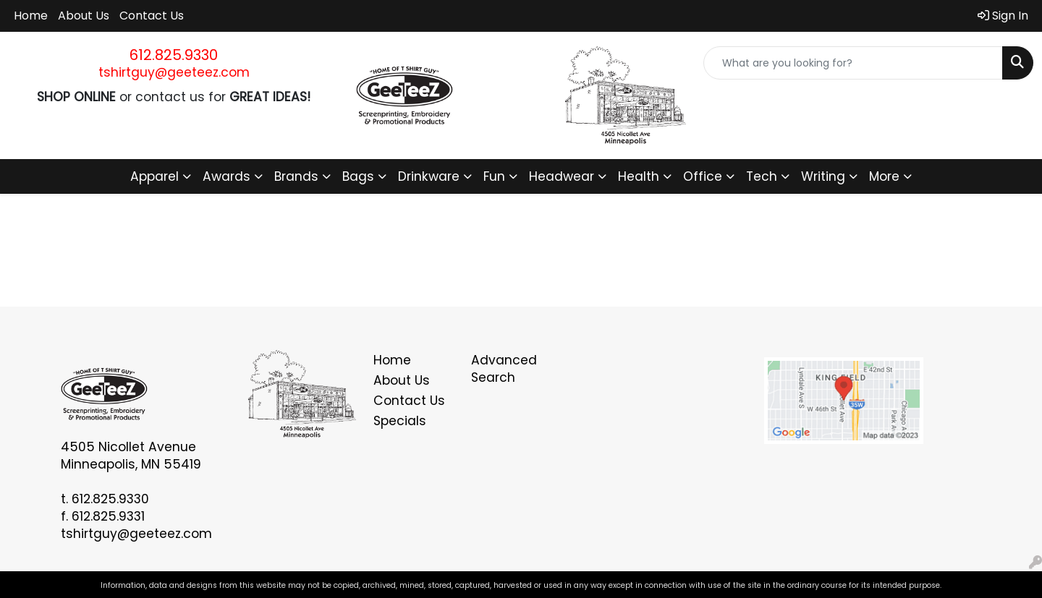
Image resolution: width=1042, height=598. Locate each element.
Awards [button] (226, 176)
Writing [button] (823, 176)
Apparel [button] (154, 176)
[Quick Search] (853, 63)
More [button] (884, 176)
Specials (399, 421)
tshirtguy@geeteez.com (174, 72)
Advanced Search (504, 368)
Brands (296, 176)
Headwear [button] (561, 176)
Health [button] (638, 176)
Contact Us (151, 15)
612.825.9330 (174, 55)
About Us (83, 15)
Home (31, 15)
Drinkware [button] (428, 176)
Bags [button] (358, 176)
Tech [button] (761, 176)
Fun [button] (494, 176)
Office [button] (702, 176)
